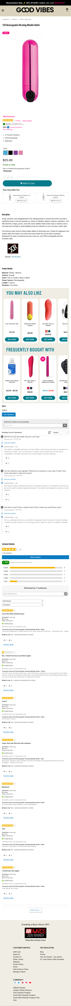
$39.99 (66, 392)
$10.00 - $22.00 (12, 391)
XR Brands (16, 257)
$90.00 (30, 392)
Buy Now (12, 339)
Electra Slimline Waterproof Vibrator (48, 381)
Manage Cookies (19, 972)
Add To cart (27, 183)
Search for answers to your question (16, 422)
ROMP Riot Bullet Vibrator (30, 324)
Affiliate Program (19, 988)
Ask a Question (8, 129)
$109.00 (48, 334)
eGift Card (17, 952)
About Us (16, 954)
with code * (35, 3)
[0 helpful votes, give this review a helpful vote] (4, 640)
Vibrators (14, 19)
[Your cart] (67, 10)
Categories (5, 19)
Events (42, 954)
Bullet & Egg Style (25, 19)
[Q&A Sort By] (61, 432)
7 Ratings (18, 120)
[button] (5, 153)
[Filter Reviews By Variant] (22, 604)
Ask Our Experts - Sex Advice (51, 957)
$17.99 (11, 332)
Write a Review (27, 120)
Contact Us (17, 957)
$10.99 (66, 332)
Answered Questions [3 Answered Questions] (16, 127)
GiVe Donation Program (22, 993)
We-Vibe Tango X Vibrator (30, 381)
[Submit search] (65, 425)
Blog (41, 952)
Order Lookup (18, 959)
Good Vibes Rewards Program (24, 995)
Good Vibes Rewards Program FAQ (26, 998)
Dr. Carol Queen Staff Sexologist (52, 959)
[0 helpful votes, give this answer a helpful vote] (6, 458)
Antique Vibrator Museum (22, 990)
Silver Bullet (66, 324)
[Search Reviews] (35, 594)
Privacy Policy (18, 964)
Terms (15, 967)
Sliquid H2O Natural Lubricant (11, 381)
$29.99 (30, 333)
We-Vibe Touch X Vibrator (48, 324)
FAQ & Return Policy (20, 969)
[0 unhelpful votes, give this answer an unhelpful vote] (6, 463)
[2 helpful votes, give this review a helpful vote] (4, 686)
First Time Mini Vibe (11, 324)
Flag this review (8, 644)
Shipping (16, 962)
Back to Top (35, 910)
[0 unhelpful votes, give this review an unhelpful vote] (10, 640)
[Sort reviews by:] (22, 601)
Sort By (49, 432)
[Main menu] (3, 10)
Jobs (15, 1000)
